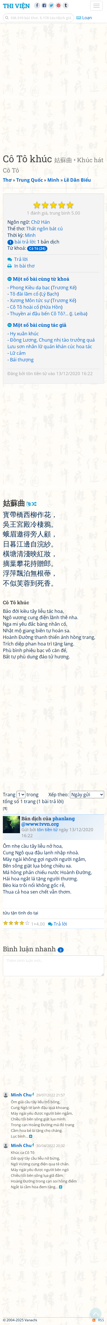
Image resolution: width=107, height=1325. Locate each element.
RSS (98, 1320)
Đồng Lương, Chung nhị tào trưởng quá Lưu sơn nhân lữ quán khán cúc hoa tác (51, 343)
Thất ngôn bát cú (44, 228)
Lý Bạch (49, 294)
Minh (30, 235)
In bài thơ (24, 266)
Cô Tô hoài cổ (24, 307)
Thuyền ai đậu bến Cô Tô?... (39, 313)
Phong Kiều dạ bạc (30, 287)
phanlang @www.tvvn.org (48, 821)
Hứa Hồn (51, 307)
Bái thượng (22, 359)
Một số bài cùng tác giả (36, 325)
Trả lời (21, 259)
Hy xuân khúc (24, 333)
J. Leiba (78, 313)
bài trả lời (21, 242)
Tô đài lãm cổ (24, 294)
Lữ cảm (18, 353)
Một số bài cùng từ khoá (38, 279)
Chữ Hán (40, 222)
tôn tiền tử (36, 373)
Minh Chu (21, 1095)
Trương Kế (64, 287)
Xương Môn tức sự (30, 300)
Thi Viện (16, 6)
